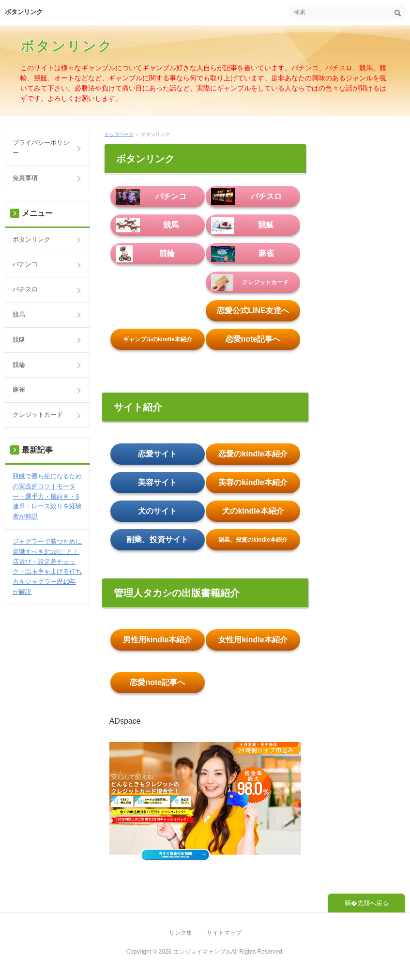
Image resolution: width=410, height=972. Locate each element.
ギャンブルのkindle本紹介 (157, 339)
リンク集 (180, 932)
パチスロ (246, 196)
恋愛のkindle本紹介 (252, 454)
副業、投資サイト (157, 539)
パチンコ (151, 196)
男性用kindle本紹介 (157, 640)
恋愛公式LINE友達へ (253, 310)
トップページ (119, 134)
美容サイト (157, 482)
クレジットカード (250, 282)
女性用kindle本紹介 (252, 640)
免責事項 (25, 178)
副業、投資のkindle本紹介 (253, 539)
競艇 (242, 225)
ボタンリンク (24, 11)
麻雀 (242, 253)
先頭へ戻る (373, 903)
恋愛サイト (157, 454)
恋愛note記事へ (253, 339)
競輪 (145, 253)
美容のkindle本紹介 (252, 482)
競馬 (147, 225)
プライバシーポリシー (41, 147)
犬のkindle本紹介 (252, 511)
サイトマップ (224, 932)
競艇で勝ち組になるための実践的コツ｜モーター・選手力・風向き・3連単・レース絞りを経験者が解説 (47, 496)
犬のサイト (157, 511)
